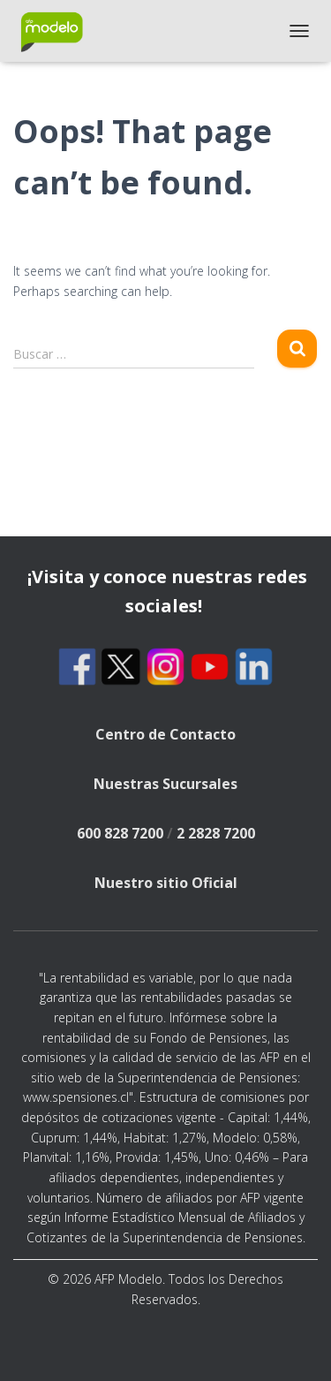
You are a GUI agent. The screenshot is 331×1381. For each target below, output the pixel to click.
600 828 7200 (120, 833)
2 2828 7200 (216, 833)
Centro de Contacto (165, 734)
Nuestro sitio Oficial (165, 882)
